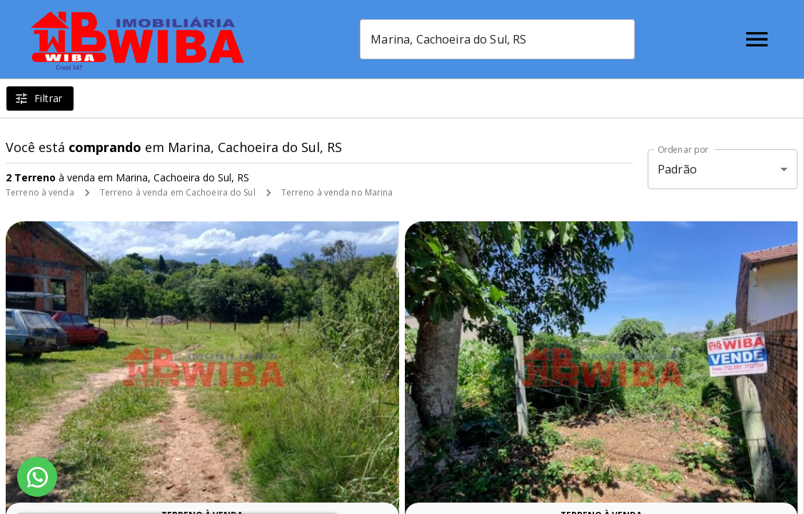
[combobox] (497, 39)
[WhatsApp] (37, 477)
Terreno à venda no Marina (337, 192)
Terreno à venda (40, 192)
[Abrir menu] (757, 39)
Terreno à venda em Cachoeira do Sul (178, 192)
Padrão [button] (677, 169)
